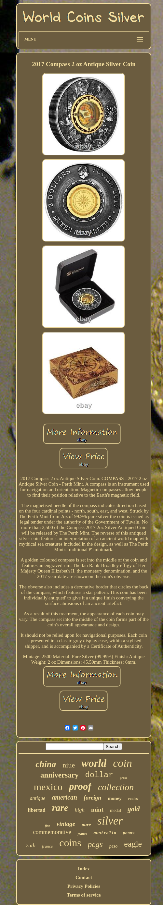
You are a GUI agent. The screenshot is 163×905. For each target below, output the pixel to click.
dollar (99, 775)
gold (134, 809)
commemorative (52, 832)
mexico (48, 786)
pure (86, 824)
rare (60, 807)
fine (47, 825)
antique (37, 798)
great (123, 777)
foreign (92, 797)
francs (82, 834)
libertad (37, 810)
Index (84, 868)
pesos (128, 833)
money (115, 798)
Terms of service (84, 895)
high (80, 810)
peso (113, 846)
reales (133, 798)
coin (122, 763)
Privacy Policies (83, 886)
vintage (66, 823)
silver (110, 820)
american (64, 797)
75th (30, 845)
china (45, 764)
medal (115, 810)
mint (97, 809)
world (93, 763)
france (47, 846)
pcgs (95, 844)
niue (68, 765)
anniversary (59, 775)
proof (80, 786)
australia (104, 833)
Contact (83, 877)
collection (116, 787)
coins (70, 843)
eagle (133, 844)
